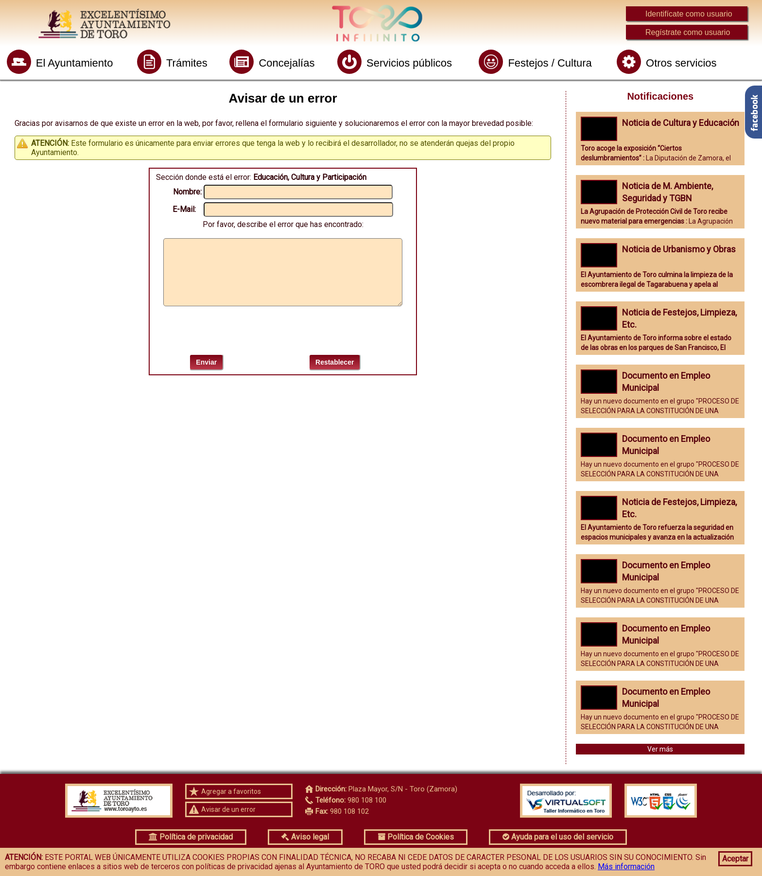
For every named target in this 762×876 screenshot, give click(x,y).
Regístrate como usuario (687, 32)
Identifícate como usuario (688, 14)
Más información (626, 866)
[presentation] (283, 330)
